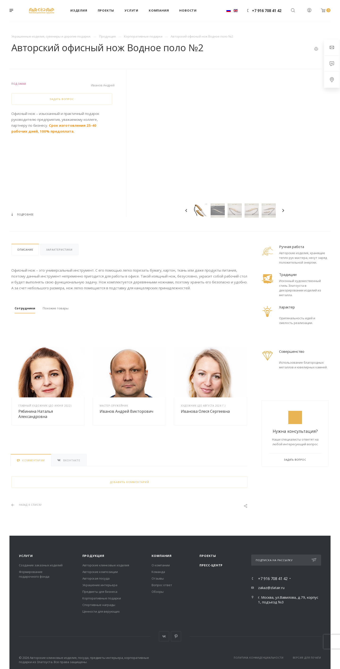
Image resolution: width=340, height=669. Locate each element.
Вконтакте (164, 636)
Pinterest (176, 636)
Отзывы (158, 578)
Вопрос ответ (162, 585)
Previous (186, 210)
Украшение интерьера (99, 585)
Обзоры (158, 591)
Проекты (208, 556)
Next (283, 210)
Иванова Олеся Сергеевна (205, 411)
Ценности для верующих (101, 611)
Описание (25, 249)
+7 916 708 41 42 (266, 10)
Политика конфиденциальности (259, 657)
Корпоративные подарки (101, 598)
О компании (161, 565)
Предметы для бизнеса (99, 591)
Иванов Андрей (103, 85)
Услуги (26, 556)
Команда (158, 572)
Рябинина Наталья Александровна (35, 414)
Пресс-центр (211, 565)
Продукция (93, 556)
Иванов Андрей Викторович (126, 411)
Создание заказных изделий (41, 565)
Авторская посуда (96, 578)
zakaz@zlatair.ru (271, 587)
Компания (162, 556)
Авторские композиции (100, 572)
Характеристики (59, 249)
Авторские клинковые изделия (105, 565)
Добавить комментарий (129, 482)
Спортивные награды (98, 605)
